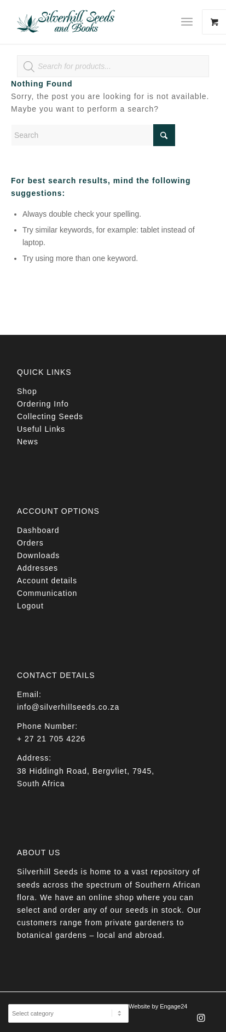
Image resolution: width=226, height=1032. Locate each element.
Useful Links (41, 429)
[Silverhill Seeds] (94, 22)
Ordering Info (43, 403)
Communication (47, 593)
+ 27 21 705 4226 (51, 738)
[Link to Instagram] (201, 1021)
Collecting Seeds (50, 416)
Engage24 (173, 1006)
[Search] (93, 135)
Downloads (38, 555)
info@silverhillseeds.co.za (68, 707)
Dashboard (38, 530)
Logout (30, 605)
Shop (27, 391)
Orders (30, 542)
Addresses (37, 568)
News (27, 441)
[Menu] (187, 22)
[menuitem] (191, 22)
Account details (47, 580)
